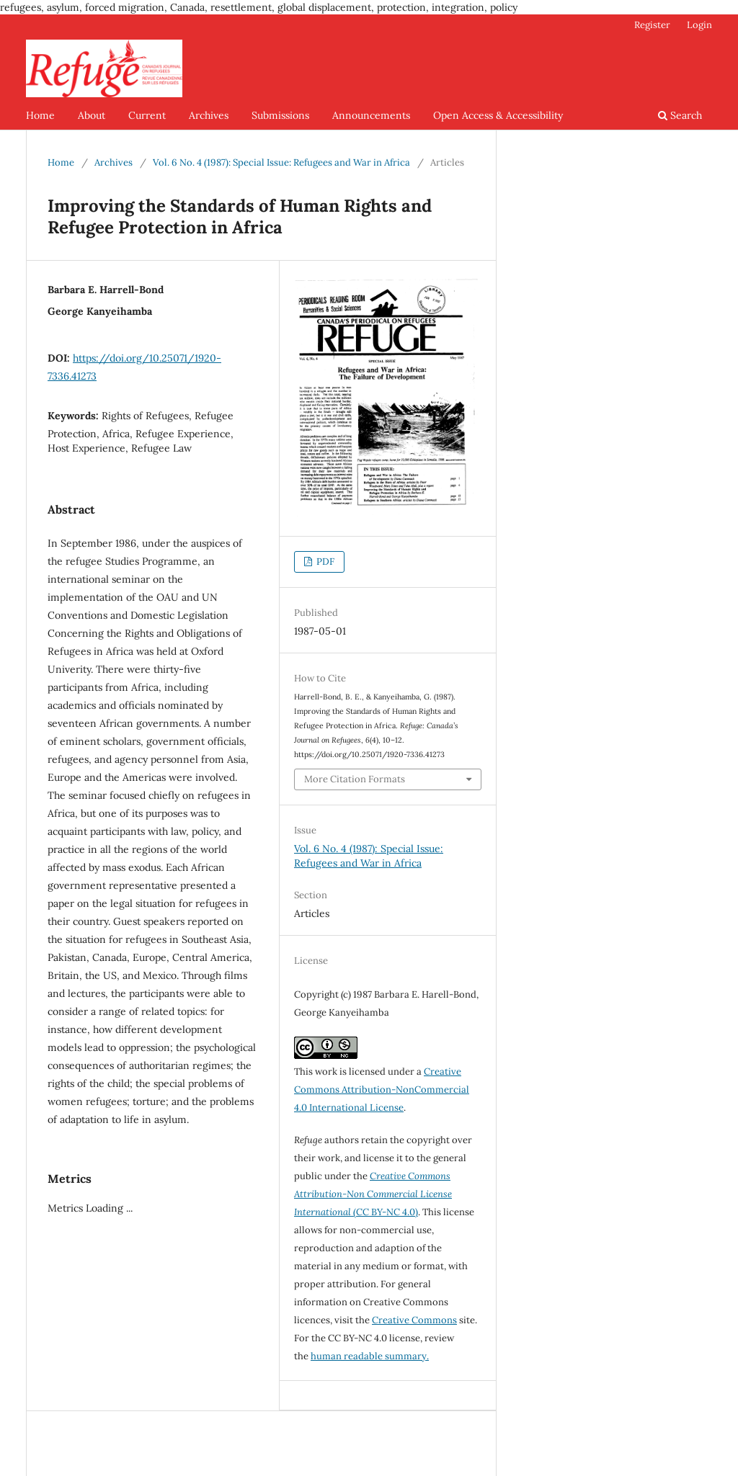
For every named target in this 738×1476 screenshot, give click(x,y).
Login (699, 25)
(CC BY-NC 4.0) (373, 1194)
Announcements (371, 115)
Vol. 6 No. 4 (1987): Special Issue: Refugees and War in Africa (281, 162)
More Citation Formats (354, 779)
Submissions (280, 115)
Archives (208, 115)
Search (680, 115)
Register (652, 25)
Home (40, 115)
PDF (324, 561)
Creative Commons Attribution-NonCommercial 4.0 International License (381, 1089)
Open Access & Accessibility (498, 115)
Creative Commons (414, 1320)
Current (147, 115)
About (91, 115)
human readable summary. (370, 1356)
